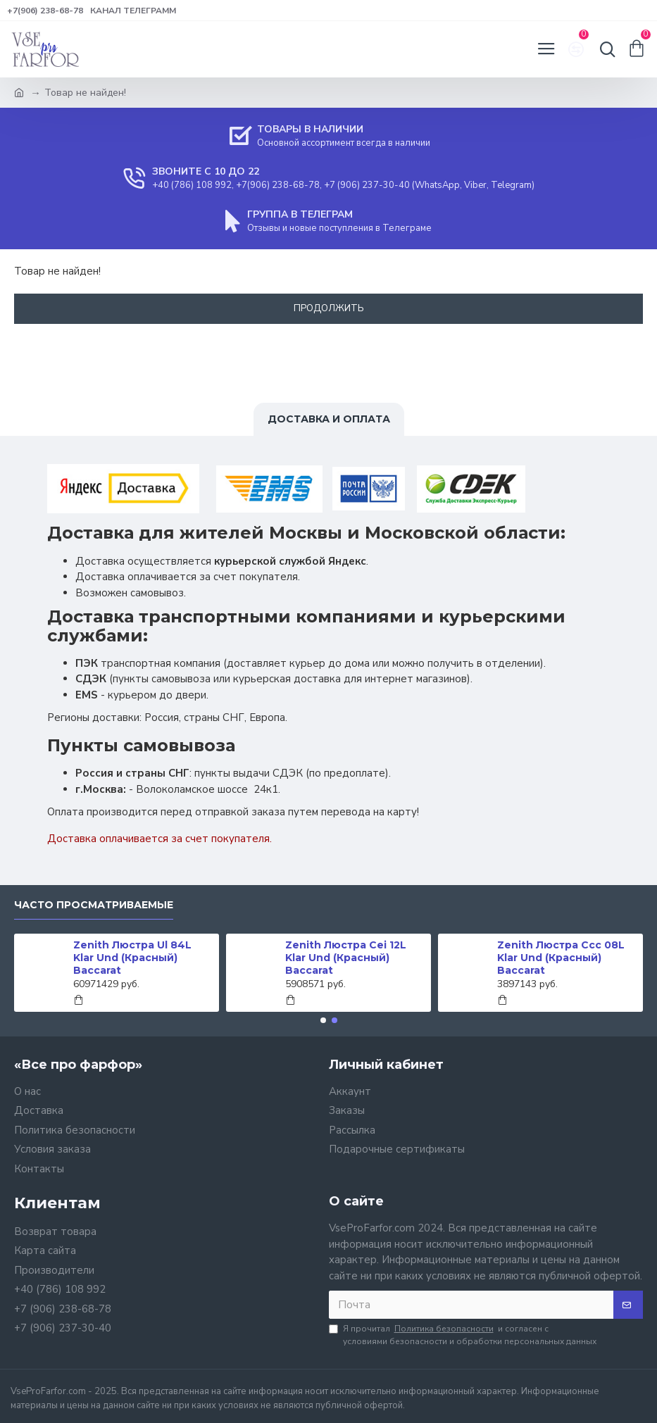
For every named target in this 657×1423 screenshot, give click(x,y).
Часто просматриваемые (93, 905)
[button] (323, 1020)
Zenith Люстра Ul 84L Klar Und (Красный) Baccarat (132, 958)
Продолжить (329, 308)
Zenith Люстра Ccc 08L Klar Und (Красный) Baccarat (561, 958)
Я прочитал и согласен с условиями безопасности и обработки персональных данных (462, 1334)
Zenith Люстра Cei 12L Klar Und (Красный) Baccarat (345, 958)
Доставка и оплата (329, 419)
